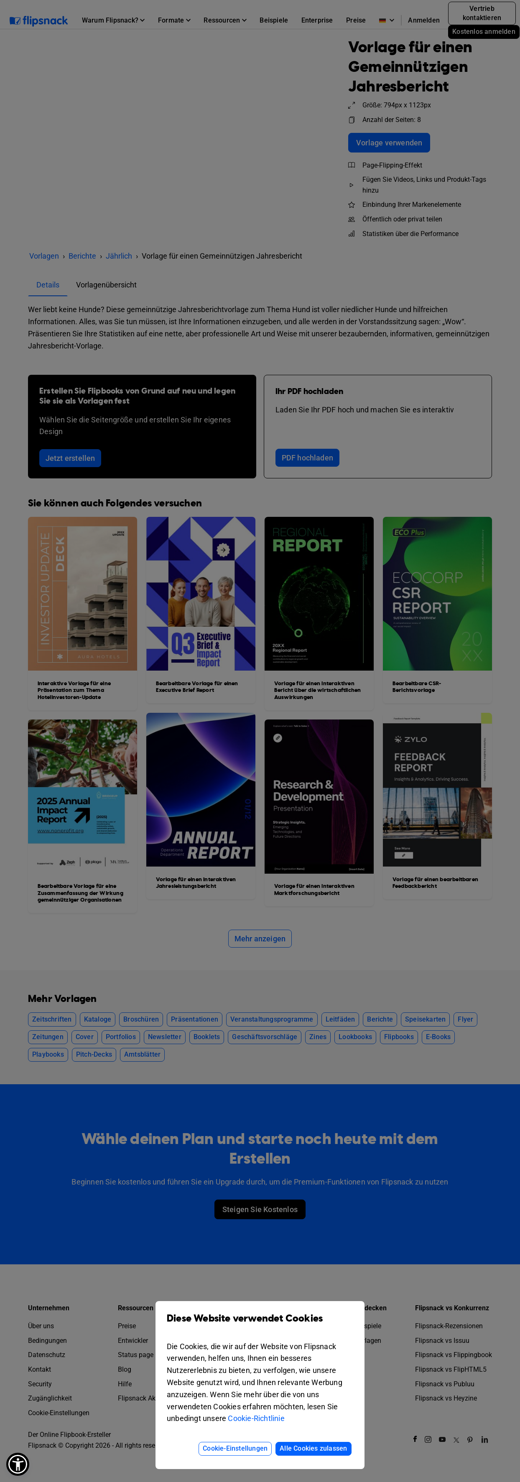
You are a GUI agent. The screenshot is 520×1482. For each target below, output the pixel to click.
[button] (17, 1464)
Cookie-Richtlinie (256, 1418)
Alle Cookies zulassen (313, 1448)
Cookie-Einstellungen (235, 1448)
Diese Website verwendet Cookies (260, 1324)
